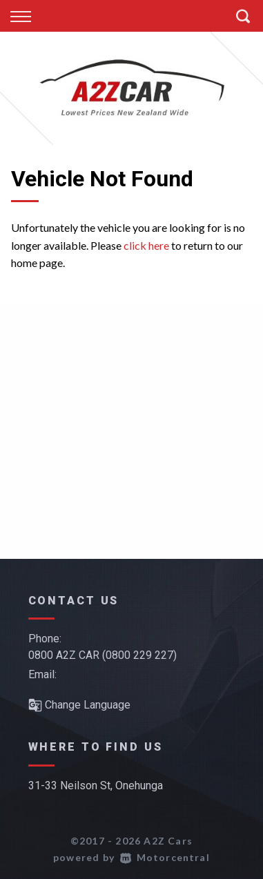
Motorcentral (165, 857)
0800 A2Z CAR (63, 655)
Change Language (79, 704)
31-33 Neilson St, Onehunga (95, 785)
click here (146, 245)
